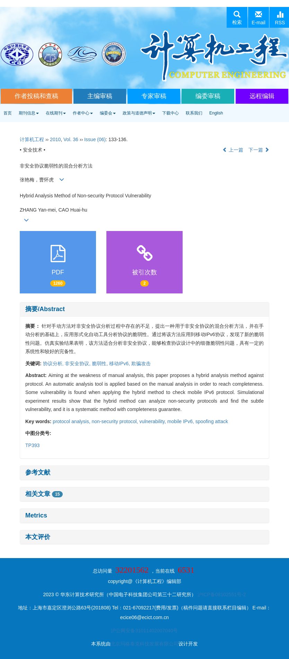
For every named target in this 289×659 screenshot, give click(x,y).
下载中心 (170, 113)
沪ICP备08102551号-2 (222, 594)
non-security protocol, (115, 421)
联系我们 (194, 113)
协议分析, (54, 363)
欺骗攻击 (141, 363)
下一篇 (258, 150)
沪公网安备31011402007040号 (144, 630)
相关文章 (44, 493)
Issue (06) (95, 139)
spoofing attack (211, 421)
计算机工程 (32, 139)
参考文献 (37, 472)
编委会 (108, 113)
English (216, 113)
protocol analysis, (72, 421)
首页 (7, 113)
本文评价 (37, 536)
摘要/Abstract (45, 309)
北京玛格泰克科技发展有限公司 (144, 644)
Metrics (36, 515)
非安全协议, (78, 363)
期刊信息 (29, 113)
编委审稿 (207, 96)
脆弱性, (100, 363)
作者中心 (83, 113)
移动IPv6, (120, 363)
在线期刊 (56, 113)
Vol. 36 (70, 139)
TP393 (32, 445)
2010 (55, 139)
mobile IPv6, (181, 421)
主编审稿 (99, 96)
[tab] (144, 309)
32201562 (132, 569)
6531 (186, 569)
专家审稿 (153, 96)
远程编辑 (261, 96)
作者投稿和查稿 (36, 96)
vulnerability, (153, 421)
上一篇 (232, 150)
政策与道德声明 (139, 113)
